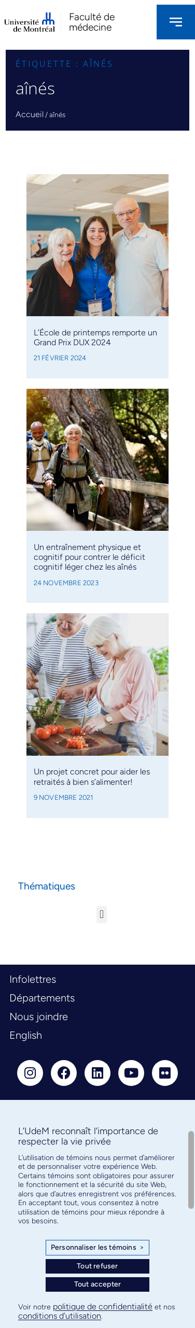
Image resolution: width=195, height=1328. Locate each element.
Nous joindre (38, 1016)
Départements (42, 998)
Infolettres (32, 979)
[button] (101, 914)
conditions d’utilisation (59, 1316)
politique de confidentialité (102, 1306)
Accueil (30, 114)
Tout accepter (97, 1284)
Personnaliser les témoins (97, 1247)
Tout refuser (97, 1266)
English (25, 1035)
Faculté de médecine (92, 22)
